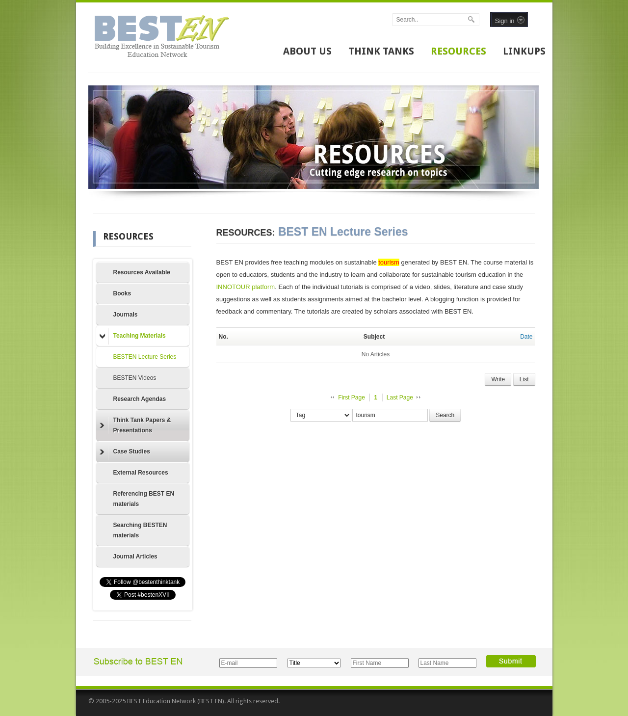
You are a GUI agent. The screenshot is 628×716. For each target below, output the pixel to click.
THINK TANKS (381, 51)
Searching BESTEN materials (140, 530)
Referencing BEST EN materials (144, 498)
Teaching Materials (133, 336)
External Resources (140, 472)
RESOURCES (458, 51)
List (524, 379)
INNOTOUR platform (245, 287)
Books (122, 293)
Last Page (400, 397)
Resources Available (142, 272)
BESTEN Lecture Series (145, 356)
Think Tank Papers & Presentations (135, 425)
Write (498, 379)
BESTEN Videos (135, 377)
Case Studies (125, 452)
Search (445, 415)
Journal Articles (135, 556)
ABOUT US (307, 51)
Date (526, 336)
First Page (351, 397)
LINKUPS (524, 51)
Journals (125, 314)
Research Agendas (139, 399)
